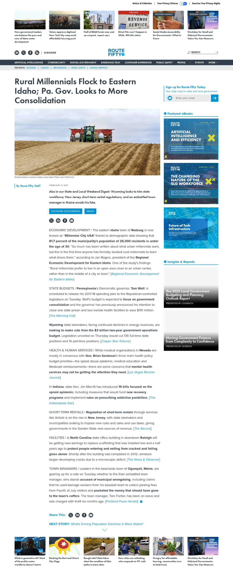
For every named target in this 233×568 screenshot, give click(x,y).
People (181, 62)
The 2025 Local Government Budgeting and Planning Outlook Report (187, 295)
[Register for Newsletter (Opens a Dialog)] (214, 98)
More (213, 62)
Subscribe (50, 52)
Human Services (98, 67)
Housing (31, 67)
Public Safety (164, 62)
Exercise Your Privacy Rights (206, 3)
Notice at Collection (142, 3)
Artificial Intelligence (29, 62)
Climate (45, 67)
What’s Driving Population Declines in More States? (107, 524)
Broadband (60, 67)
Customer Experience (138, 62)
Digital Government (83, 62)
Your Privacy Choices (172, 3)
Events (199, 62)
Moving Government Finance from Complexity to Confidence (190, 339)
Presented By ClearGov (179, 303)
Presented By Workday (179, 346)
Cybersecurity (56, 62)
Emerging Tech (110, 62)
